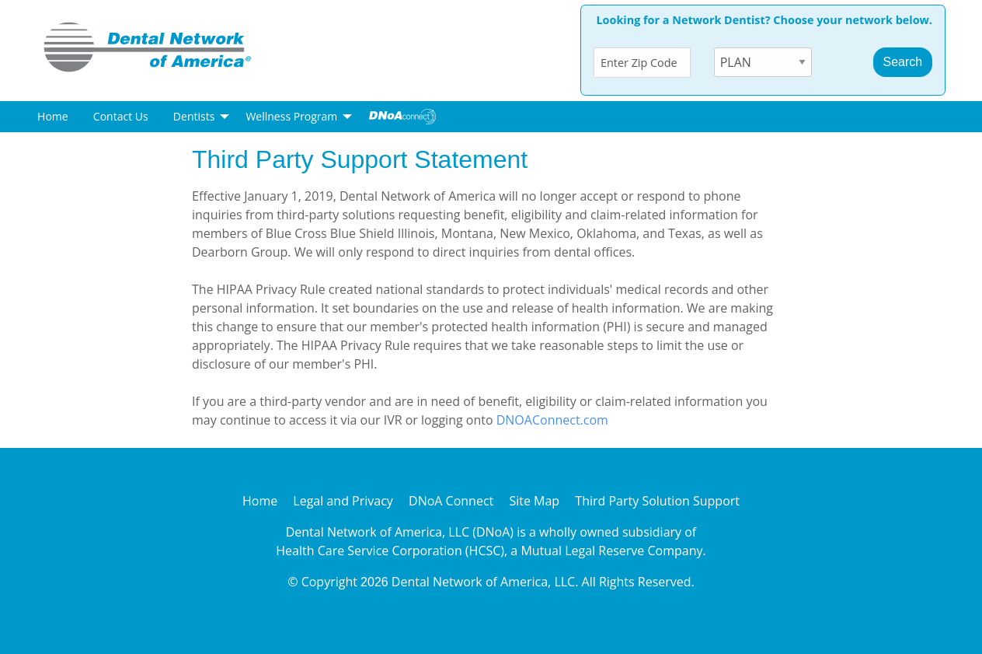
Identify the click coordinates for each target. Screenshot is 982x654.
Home (52, 116)
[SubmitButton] (902, 62)
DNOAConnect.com (552, 419)
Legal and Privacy (343, 500)
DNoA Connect (451, 500)
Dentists (193, 116)
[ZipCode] (642, 62)
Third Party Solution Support (657, 500)
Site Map (534, 500)
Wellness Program (291, 116)
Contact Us (120, 116)
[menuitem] (53, 116)
